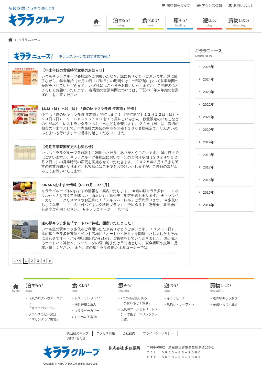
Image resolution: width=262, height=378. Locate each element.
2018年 (208, 155)
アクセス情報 (209, 5)
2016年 (208, 180)
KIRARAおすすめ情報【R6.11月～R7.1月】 (76, 185)
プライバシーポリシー (158, 333)
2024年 (208, 79)
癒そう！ (180, 23)
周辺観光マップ (176, 5)
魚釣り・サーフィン (180, 304)
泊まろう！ (121, 23)
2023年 (208, 92)
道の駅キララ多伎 (225, 298)
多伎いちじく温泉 (225, 304)
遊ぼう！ (209, 23)
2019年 (208, 142)
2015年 (208, 192)
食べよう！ (151, 23)
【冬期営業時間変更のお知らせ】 (68, 147)
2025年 (208, 67)
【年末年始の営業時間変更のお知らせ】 (73, 70)
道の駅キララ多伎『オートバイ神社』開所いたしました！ (88, 223)
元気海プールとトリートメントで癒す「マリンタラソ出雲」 (139, 314)
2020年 (208, 130)
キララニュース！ (62, 56)
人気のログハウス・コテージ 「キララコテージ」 (47, 303)
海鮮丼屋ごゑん (85, 304)
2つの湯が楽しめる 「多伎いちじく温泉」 (136, 300)
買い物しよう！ (239, 23)
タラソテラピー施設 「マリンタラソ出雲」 (44, 317)
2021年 (208, 117)
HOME (96, 23)
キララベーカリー (87, 310)
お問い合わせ (241, 5)
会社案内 (129, 333)
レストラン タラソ (87, 298)
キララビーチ (176, 298)
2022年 (208, 104)
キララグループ (36, 16)
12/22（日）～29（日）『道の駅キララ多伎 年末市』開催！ (89, 109)
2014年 (208, 205)
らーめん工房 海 (86, 317)
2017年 (208, 167)
